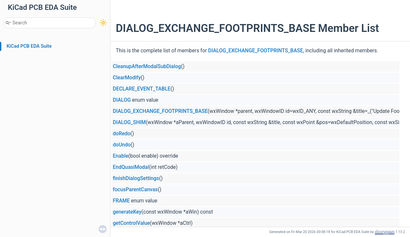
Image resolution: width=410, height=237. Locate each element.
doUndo (122, 145)
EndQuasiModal (131, 167)
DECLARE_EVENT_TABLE (142, 89)
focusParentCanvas (135, 190)
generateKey (127, 212)
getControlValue (131, 223)
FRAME (121, 201)
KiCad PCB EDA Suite (29, 46)
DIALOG (122, 100)
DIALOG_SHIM (129, 122)
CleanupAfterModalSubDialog (147, 66)
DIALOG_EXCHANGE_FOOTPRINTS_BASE (255, 51)
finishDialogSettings (136, 178)
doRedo (121, 134)
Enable (120, 156)
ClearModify (127, 78)
